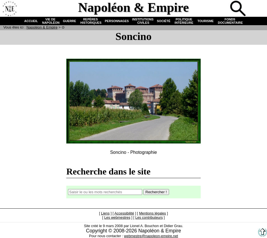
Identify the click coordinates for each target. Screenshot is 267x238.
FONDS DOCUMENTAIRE (230, 21)
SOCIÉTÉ (163, 21)
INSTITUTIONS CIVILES (142, 21)
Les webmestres (117, 217)
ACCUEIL (31, 21)
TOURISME (206, 21)
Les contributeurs (149, 217)
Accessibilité (124, 213)
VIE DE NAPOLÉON (50, 21)
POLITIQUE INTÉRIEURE (184, 21)
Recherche (238, 9)
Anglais (257, 9)
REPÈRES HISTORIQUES (90, 21)
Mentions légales (152, 213)
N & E (42, 27)
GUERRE (69, 21)
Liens (105, 213)
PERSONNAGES (117, 21)
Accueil (9, 9)
